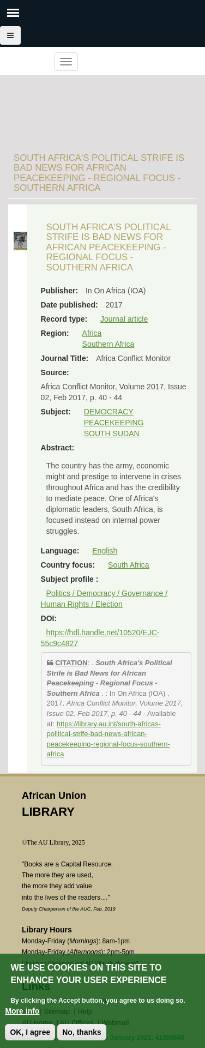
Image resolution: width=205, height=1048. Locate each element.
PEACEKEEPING (114, 422)
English (104, 550)
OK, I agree (30, 1033)
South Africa (128, 565)
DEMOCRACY (109, 411)
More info (22, 1012)
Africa (92, 333)
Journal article (124, 319)
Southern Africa (108, 344)
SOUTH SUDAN (112, 433)
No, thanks (81, 1033)
